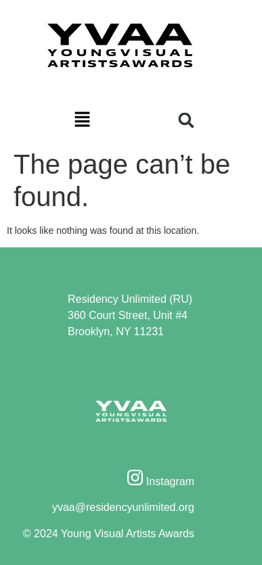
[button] (82, 121)
